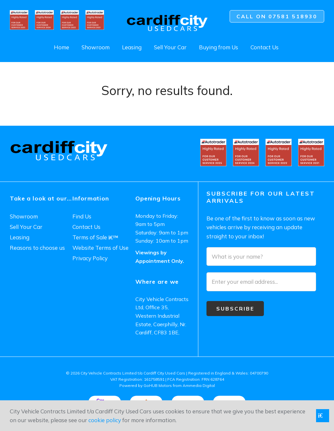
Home (61, 47)
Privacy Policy (90, 258)
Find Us (81, 216)
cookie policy (104, 420)
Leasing (132, 47)
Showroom (96, 47)
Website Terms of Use (100, 247)
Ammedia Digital (199, 385)
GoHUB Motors (158, 385)
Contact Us (264, 47)
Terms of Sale (95, 237)
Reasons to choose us (37, 247)
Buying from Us (218, 47)
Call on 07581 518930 (276, 16)
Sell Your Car (170, 47)
